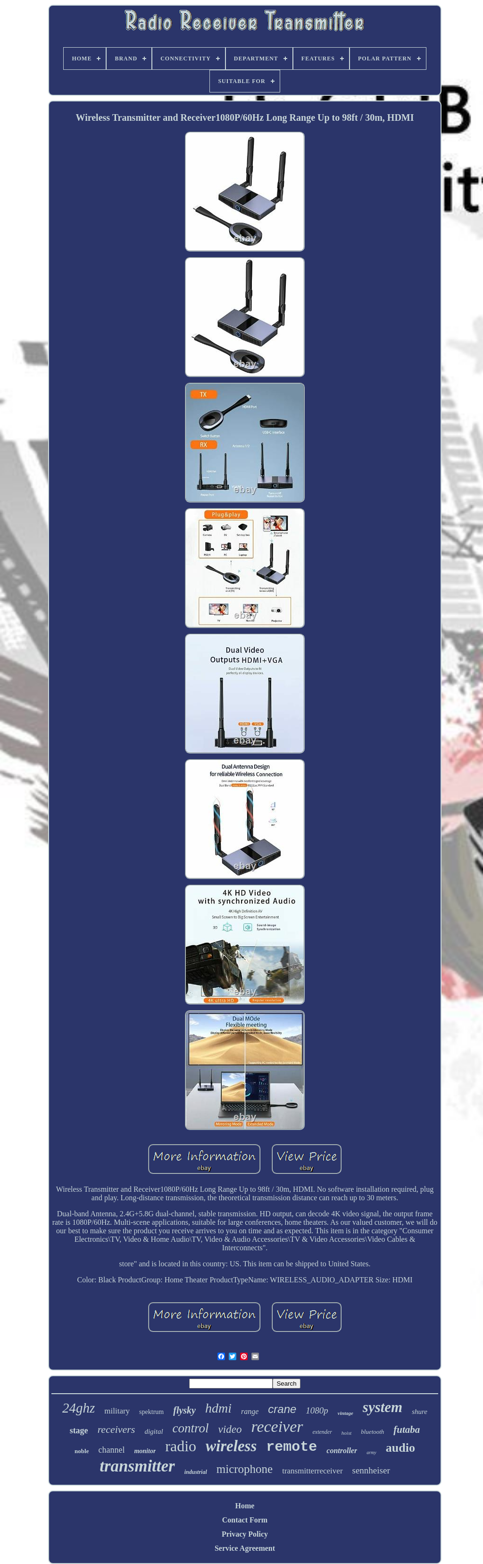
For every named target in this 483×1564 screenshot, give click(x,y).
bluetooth (372, 1431)
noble (82, 1451)
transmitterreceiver (312, 1470)
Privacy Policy (245, 1534)
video (230, 1429)
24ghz (78, 1407)
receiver (277, 1426)
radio (180, 1446)
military (117, 1410)
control (191, 1428)
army (371, 1452)
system (382, 1407)
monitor (145, 1451)
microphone (245, 1469)
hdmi (218, 1408)
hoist (346, 1433)
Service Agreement (245, 1548)
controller (341, 1451)
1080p (317, 1410)
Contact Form (244, 1520)
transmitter (137, 1466)
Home (245, 1506)
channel (111, 1450)
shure (419, 1411)
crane (282, 1409)
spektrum (151, 1411)
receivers (116, 1429)
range (249, 1411)
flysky (184, 1410)
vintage (345, 1413)
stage (79, 1430)
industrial (195, 1472)
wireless (231, 1446)
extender (322, 1432)
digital (153, 1431)
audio (400, 1448)
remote (291, 1447)
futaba (406, 1429)
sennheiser (371, 1470)
